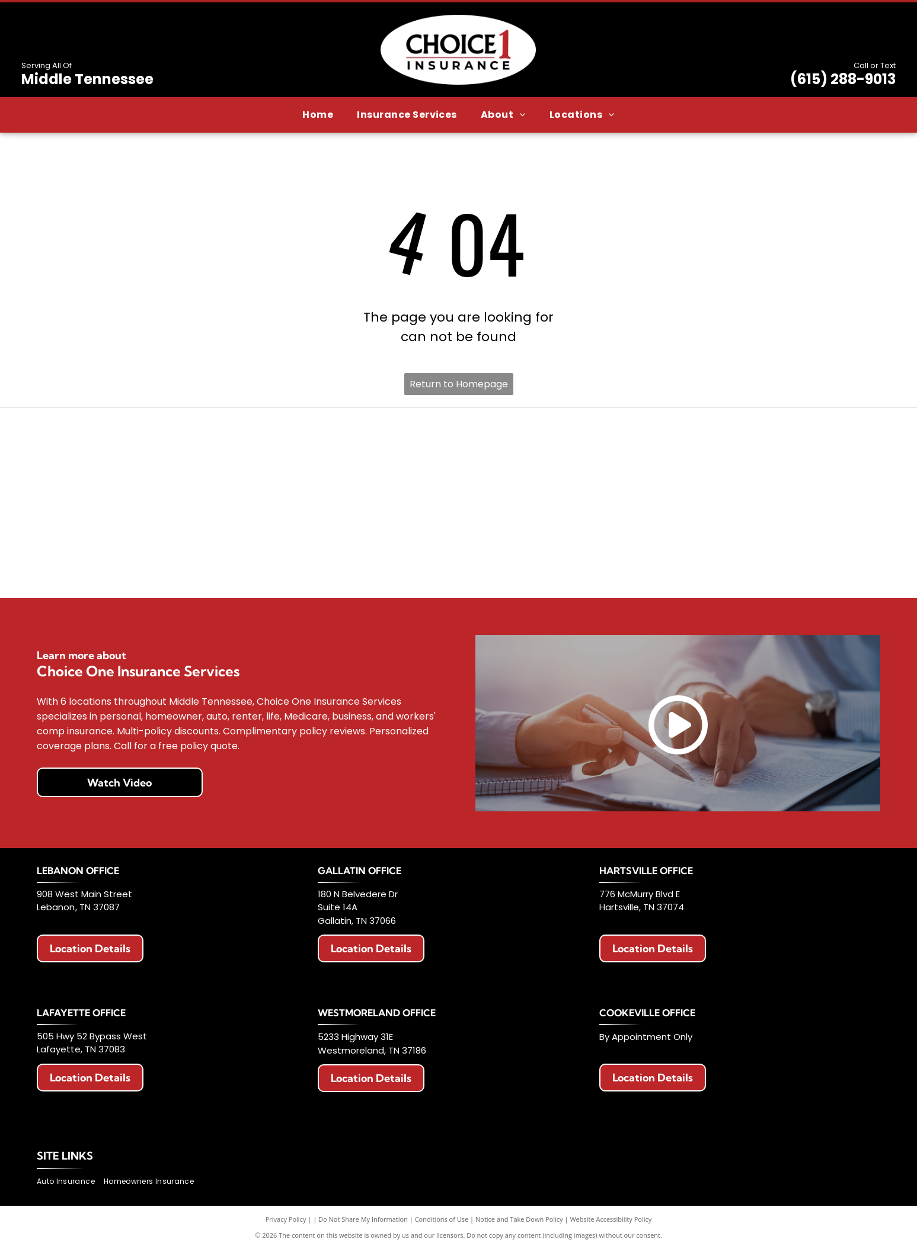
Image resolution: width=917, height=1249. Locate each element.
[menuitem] (317, 115)
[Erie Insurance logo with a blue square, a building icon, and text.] (121, 445)
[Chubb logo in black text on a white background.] (627, 560)
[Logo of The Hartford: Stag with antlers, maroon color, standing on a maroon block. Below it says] (121, 560)
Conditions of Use (442, 1219)
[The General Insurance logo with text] (795, 502)
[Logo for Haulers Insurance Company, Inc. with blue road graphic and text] (290, 502)
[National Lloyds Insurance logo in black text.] (458, 502)
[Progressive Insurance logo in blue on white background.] (627, 502)
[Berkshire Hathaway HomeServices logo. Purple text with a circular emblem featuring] (795, 445)
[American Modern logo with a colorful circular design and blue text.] (627, 445)
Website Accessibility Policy (610, 1219)
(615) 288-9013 (843, 79)
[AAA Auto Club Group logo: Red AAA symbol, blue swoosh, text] (458, 445)
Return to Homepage (459, 384)
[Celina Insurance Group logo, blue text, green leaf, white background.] (458, 560)
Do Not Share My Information (363, 1219)
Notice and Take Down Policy (519, 1219)
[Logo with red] (121, 502)
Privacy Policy (286, 1219)
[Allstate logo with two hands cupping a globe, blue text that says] (290, 445)
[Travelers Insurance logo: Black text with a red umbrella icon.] (290, 560)
